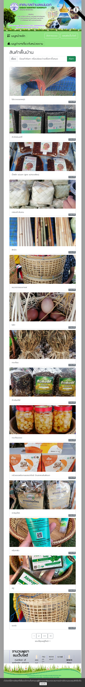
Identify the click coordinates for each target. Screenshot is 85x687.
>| (50, 636)
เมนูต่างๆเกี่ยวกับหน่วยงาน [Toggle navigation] (25, 43)
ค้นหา (71, 59)
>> (44, 636)
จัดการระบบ (51, 35)
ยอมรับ (43, 684)
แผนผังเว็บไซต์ (69, 35)
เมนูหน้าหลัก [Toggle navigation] (16, 36)
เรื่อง (13, 59)
